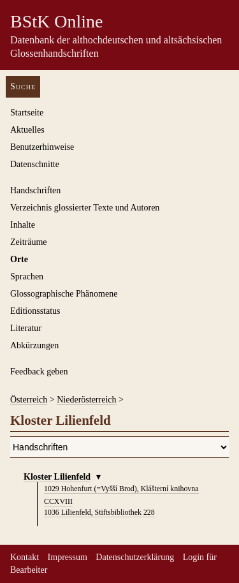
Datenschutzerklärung (135, 557)
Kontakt (24, 557)
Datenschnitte (34, 164)
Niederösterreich (86, 399)
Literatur (25, 328)
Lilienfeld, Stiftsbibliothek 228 (99, 512)
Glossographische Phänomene (63, 294)
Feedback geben (39, 371)
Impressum (67, 557)
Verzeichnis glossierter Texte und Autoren (84, 207)
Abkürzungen (34, 345)
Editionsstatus (35, 311)
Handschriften (35, 190)
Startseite (26, 112)
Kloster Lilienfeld (57, 477)
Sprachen (26, 276)
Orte (19, 259)
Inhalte (22, 225)
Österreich (28, 399)
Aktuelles (27, 130)
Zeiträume (28, 242)
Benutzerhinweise (42, 147)
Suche (23, 86)
